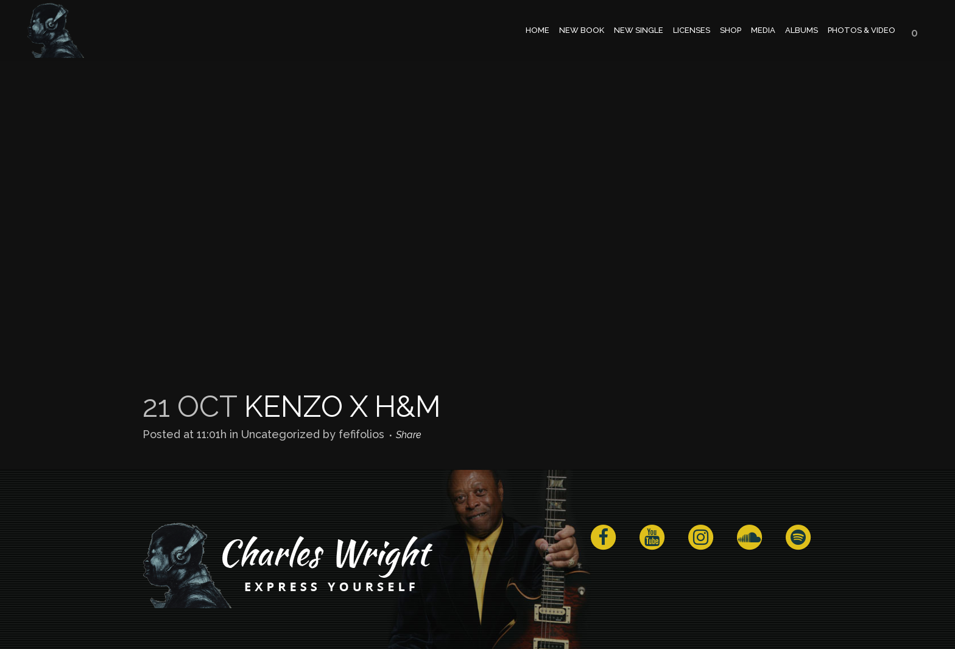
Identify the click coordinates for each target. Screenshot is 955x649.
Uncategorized (280, 434)
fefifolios (361, 434)
